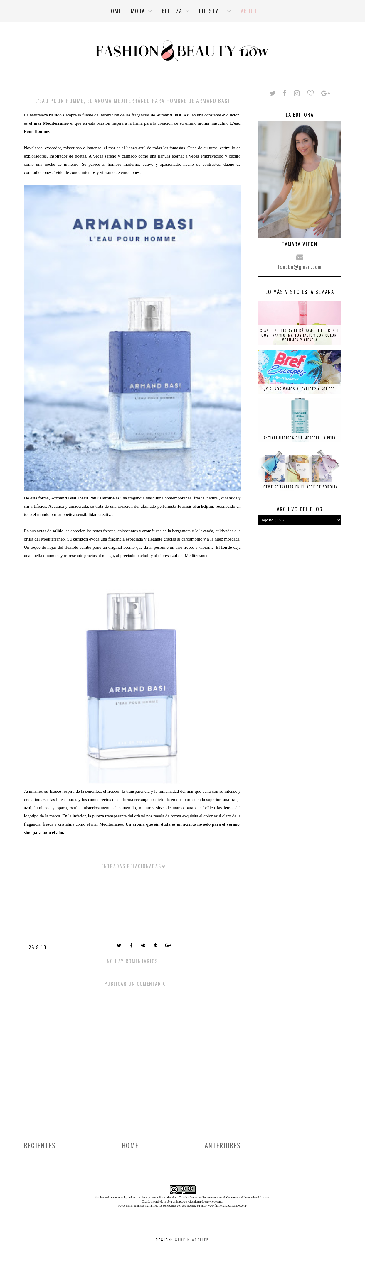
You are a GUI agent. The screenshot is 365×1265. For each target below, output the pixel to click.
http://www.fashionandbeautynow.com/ (199, 1201)
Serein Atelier (192, 1239)
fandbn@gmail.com (300, 266)
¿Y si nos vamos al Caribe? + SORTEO (299, 389)
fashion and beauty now (142, 1197)
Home (130, 1145)
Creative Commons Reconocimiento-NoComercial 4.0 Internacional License (224, 1197)
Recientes (40, 1145)
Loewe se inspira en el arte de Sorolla (300, 487)
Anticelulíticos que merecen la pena (300, 438)
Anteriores (223, 1145)
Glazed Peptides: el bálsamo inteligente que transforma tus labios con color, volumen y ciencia (299, 335)
